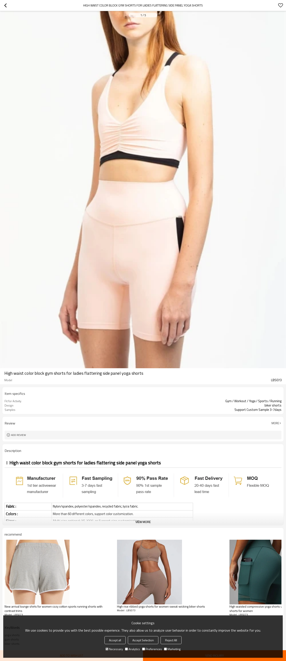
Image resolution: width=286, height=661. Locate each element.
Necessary (114, 649)
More (275, 423)
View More (143, 522)
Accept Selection (143, 640)
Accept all (115, 640)
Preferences (152, 649)
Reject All (171, 640)
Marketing (172, 649)
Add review (18, 435)
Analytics (132, 649)
